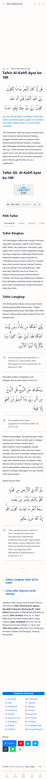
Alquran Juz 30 (14, 718)
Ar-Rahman (12, 710)
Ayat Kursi (32, 714)
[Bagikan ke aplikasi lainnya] (20, 749)
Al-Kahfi (11, 714)
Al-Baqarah (12, 706)
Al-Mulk (11, 725)
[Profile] (43, 4)
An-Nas (31, 710)
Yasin (10, 702)
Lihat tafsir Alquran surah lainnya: (21, 592)
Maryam (31, 706)
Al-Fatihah (12, 699)
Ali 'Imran (32, 718)
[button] (35, 4)
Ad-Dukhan (33, 699)
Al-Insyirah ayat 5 (35, 729)
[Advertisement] (23, 38)
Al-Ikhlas (11, 729)
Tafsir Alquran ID (14, 3)
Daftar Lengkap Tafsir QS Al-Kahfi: (22, 581)
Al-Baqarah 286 (34, 725)
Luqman (31, 702)
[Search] (39, 4)
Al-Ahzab (32, 721)
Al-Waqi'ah (12, 721)
